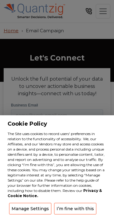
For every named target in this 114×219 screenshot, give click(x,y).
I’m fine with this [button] (75, 208)
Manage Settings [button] (30, 208)
